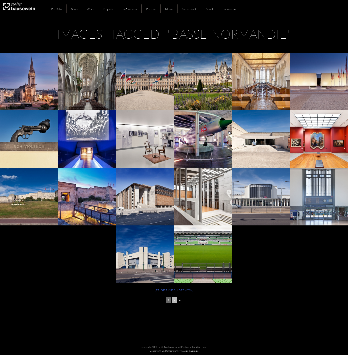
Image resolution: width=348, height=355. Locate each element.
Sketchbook (189, 9)
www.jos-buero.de (189, 350)
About (209, 9)
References (130, 9)
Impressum (229, 9)
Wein (90, 9)
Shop (74, 9)
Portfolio (56, 9)
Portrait (151, 9)
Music (169, 9)
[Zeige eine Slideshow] (174, 290)
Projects (108, 9)
